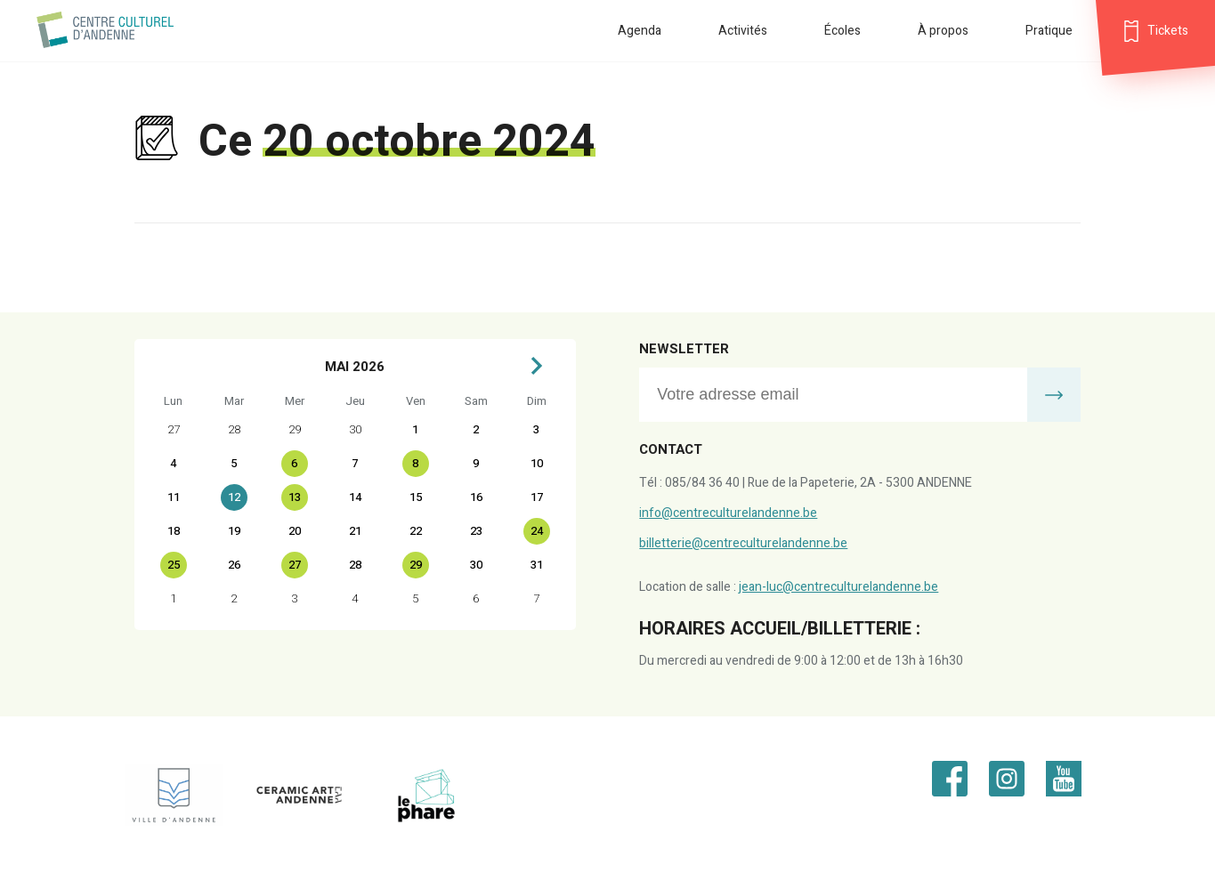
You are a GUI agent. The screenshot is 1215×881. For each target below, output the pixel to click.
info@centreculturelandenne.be (728, 513)
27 (294, 564)
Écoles (842, 30)
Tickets (1167, 30)
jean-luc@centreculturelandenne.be (838, 587)
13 (294, 497)
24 (537, 530)
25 (173, 564)
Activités (742, 30)
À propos (943, 30)
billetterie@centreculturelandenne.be (743, 543)
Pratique (1049, 30)
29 (415, 564)
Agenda (639, 30)
